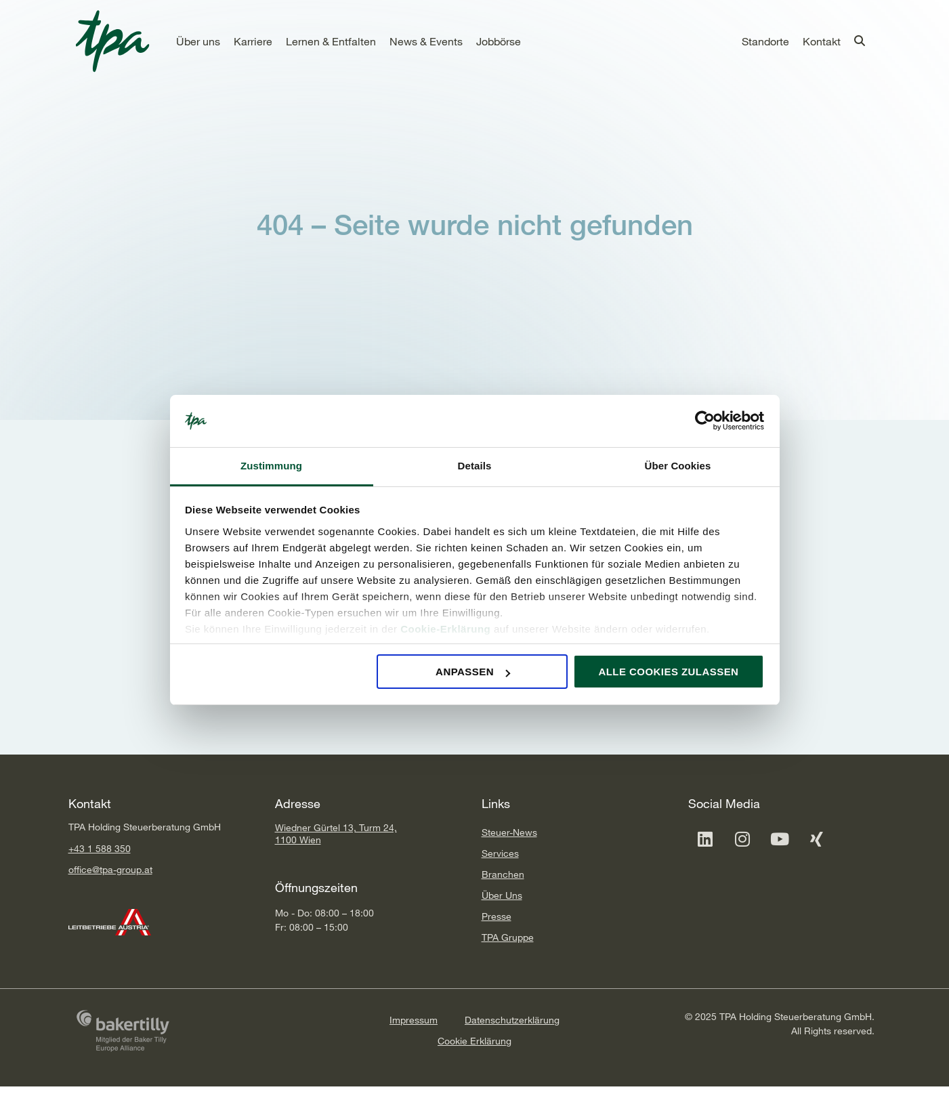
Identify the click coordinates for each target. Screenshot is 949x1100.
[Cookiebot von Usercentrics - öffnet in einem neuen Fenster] (705, 421)
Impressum (413, 1019)
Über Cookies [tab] (678, 465)
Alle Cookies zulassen (668, 671)
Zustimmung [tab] (271, 465)
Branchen (503, 874)
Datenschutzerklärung (512, 1019)
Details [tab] (475, 465)
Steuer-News (509, 832)
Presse (496, 916)
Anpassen (473, 671)
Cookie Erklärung (474, 1040)
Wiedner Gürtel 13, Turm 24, (336, 827)
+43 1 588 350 (99, 848)
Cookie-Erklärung (445, 629)
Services (500, 853)
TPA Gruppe (508, 937)
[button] (198, 41)
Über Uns (502, 895)
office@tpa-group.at (110, 869)
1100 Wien (298, 839)
